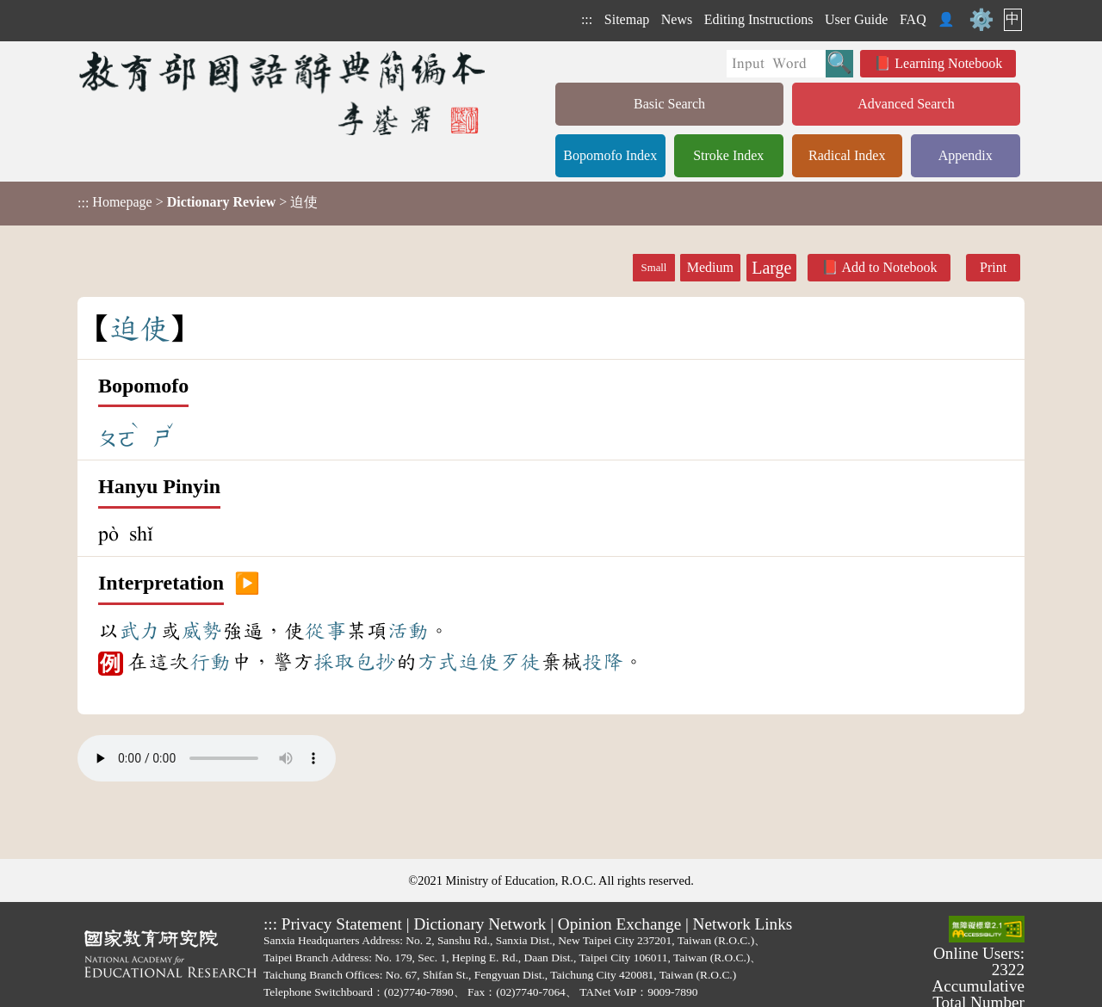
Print (993, 267)
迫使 (478, 662)
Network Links (743, 924)
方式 (437, 662)
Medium (710, 267)
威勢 (201, 631)
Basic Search (669, 103)
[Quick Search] (776, 63)
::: (586, 19)
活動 (408, 631)
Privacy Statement (342, 924)
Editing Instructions (759, 19)
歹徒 (520, 662)
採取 (334, 662)
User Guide (856, 19)
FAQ (913, 19)
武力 (139, 631)
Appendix (965, 155)
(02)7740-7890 (419, 991)
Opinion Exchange (619, 924)
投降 (602, 662)
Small (654, 268)
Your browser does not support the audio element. (206, 758)
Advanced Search (905, 103)
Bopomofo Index (610, 155)
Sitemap (626, 19)
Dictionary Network (479, 924)
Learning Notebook (948, 63)
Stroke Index (728, 155)
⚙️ (981, 20)
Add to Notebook (889, 267)
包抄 (375, 662)
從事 (325, 631)
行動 (210, 662)
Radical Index (846, 155)
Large (771, 267)
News (676, 19)
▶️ (247, 583)
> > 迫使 (197, 202)
